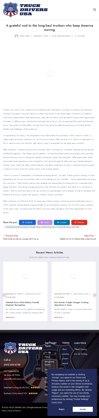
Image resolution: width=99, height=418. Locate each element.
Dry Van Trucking (80, 354)
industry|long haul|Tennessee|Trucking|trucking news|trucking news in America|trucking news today (42, 227)
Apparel (65, 363)
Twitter (45, 222)
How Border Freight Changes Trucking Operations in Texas (71, 303)
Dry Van (48, 352)
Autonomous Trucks (32, 294)
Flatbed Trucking (80, 349)
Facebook (27, 222)
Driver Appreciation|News (61, 36)
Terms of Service (14, 410)
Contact (65, 358)
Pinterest (79, 222)
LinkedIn (61, 222)
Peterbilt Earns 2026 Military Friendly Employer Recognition (22, 303)
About (64, 349)
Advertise (65, 354)
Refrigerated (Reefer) (49, 363)
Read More (11, 317)
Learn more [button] (57, 402)
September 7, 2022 (41, 36)
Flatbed (47, 357)
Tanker (47, 377)
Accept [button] (83, 409)
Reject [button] (61, 409)
